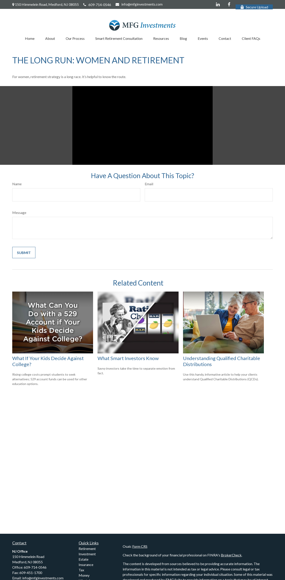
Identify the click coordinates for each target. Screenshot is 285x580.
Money (84, 575)
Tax (81, 570)
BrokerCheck (231, 555)
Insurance (86, 564)
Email (149, 184)
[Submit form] (23, 252)
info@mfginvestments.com (139, 4)
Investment (87, 554)
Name (17, 184)
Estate (83, 559)
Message (19, 212)
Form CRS (139, 546)
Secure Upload (254, 7)
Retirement (87, 548)
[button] (30, 38)
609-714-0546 (97, 4)
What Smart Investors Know (128, 358)
